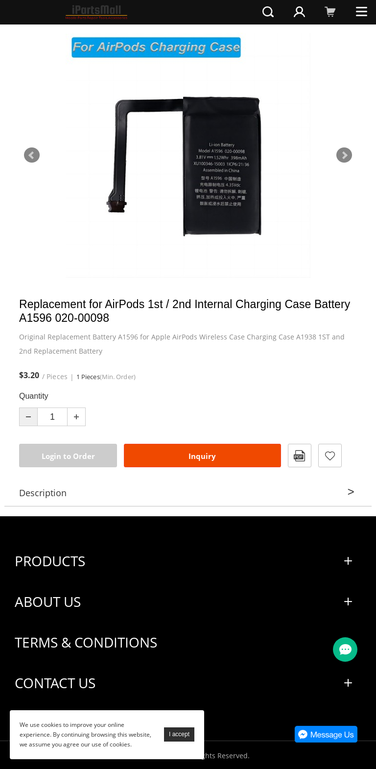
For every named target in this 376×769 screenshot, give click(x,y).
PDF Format (299, 455)
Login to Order (68, 456)
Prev (32, 155)
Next (344, 155)
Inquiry (202, 456)
